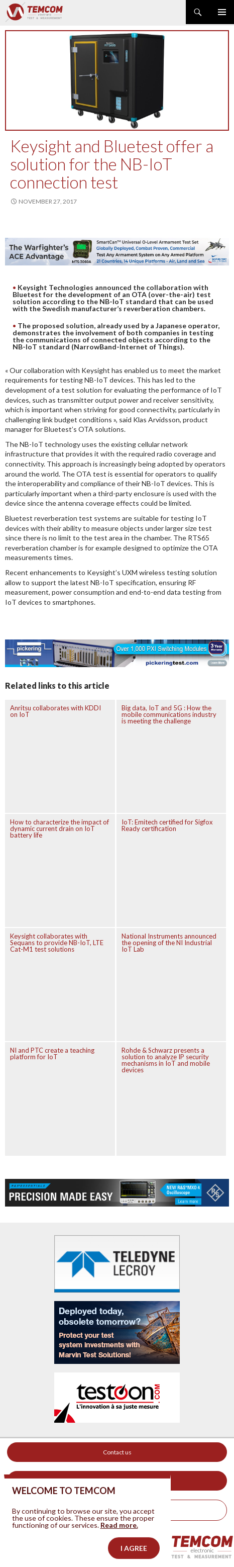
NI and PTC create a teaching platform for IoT (52, 1053)
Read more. (119, 1542)
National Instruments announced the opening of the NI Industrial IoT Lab (169, 942)
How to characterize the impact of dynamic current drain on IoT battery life (59, 828)
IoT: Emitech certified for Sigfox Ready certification (167, 825)
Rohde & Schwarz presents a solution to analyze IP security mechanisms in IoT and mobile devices (166, 1060)
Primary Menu (222, 12)
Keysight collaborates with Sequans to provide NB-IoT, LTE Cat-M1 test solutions (56, 942)
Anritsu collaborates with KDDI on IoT (55, 711)
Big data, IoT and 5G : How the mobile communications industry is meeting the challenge (169, 714)
